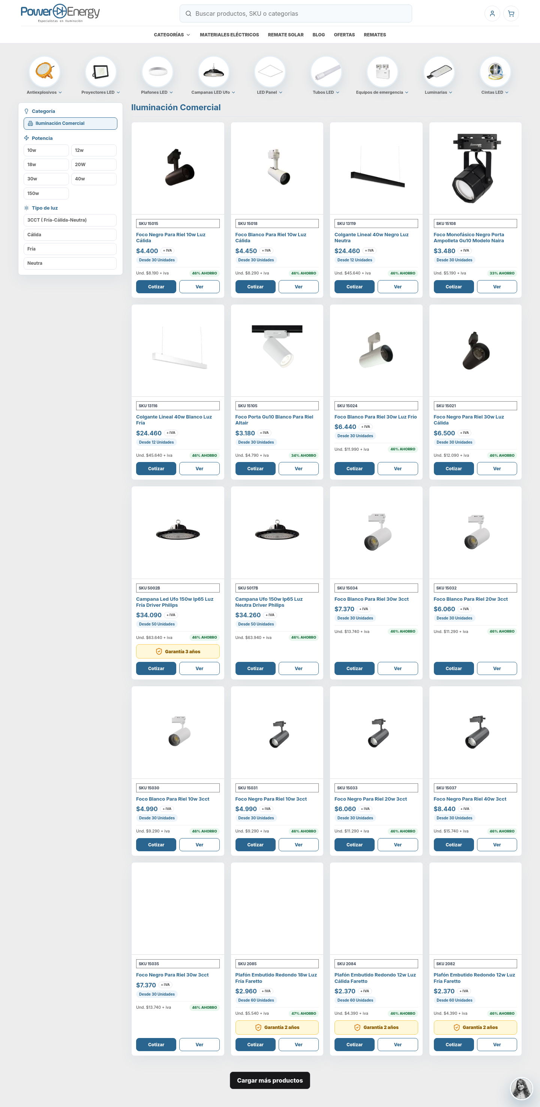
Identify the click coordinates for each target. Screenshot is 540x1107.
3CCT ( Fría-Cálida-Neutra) (57, 220)
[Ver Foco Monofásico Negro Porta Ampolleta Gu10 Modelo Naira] (475, 168)
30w (32, 179)
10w (31, 150)
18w (31, 164)
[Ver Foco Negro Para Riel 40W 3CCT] (475, 732)
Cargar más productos (270, 1080)
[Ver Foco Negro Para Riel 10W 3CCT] (277, 732)
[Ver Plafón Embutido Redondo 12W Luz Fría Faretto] (475, 908)
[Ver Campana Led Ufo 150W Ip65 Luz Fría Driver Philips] (178, 532)
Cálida (34, 234)
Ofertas (344, 35)
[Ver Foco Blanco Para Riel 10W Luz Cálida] (277, 168)
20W (80, 164)
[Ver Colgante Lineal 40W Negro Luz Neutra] (376, 168)
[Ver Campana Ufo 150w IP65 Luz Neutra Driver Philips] (277, 532)
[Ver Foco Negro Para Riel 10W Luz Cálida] (178, 168)
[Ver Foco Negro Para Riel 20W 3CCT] (376, 732)
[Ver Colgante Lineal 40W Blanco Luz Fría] (178, 350)
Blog (319, 35)
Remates (375, 35)
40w (80, 179)
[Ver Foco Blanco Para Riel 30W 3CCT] (376, 532)
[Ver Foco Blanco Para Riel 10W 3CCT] (178, 732)
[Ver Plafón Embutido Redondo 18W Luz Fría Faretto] (277, 908)
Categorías (172, 35)
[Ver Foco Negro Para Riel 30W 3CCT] (178, 908)
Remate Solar (286, 35)
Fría (31, 249)
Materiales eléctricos (229, 35)
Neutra (34, 263)
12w (79, 150)
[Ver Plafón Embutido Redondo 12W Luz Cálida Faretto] (376, 908)
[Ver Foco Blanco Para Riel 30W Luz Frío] (376, 350)
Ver (200, 287)
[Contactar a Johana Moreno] (521, 1088)
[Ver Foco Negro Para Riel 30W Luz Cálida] (475, 350)
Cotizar (156, 287)
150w (33, 193)
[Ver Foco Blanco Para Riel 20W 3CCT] (475, 532)
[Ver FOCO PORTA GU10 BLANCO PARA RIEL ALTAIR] (277, 350)
